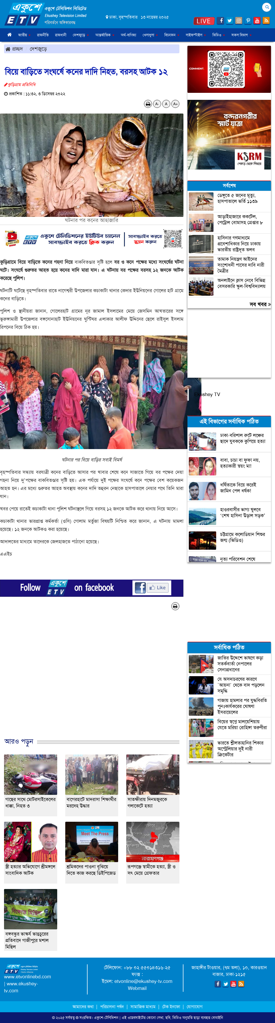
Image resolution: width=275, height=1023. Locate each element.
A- (157, 103)
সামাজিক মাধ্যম (143, 1007)
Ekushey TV (207, 394)
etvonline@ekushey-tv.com (143, 981)
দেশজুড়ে (38, 48)
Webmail (137, 988)
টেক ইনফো (171, 1007)
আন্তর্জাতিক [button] (104, 35)
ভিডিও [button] (218, 35)
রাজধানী (60, 35)
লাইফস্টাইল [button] (196, 35)
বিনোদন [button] (171, 35)
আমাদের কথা (84, 1007)
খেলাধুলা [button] (150, 35)
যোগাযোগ (194, 1007)
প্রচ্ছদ (14, 48)
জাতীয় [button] (24, 35)
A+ (175, 103)
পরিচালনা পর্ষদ (112, 1007)
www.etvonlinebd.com (27, 976)
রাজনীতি (43, 35)
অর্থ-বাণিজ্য (128, 35)
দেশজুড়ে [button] (81, 35)
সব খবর (260, 304)
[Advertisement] (91, 679)
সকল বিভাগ (241, 35)
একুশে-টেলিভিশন (106, 1017)
